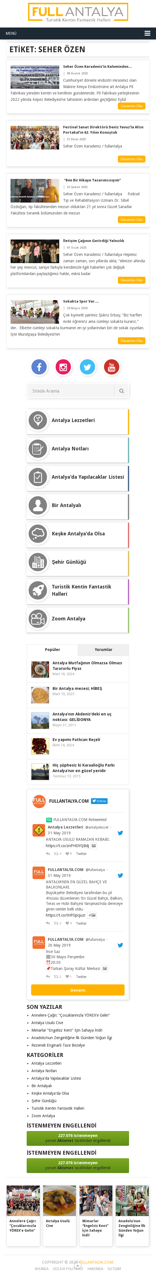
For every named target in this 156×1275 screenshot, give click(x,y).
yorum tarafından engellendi (78, 1138)
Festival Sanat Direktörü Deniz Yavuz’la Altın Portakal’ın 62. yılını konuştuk (103, 129)
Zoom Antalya (43, 1116)
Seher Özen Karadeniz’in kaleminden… (97, 66)
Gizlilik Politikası (68, 1269)
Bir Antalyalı (41, 1086)
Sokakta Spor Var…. (81, 301)
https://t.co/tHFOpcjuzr (66, 915)
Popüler (52, 649)
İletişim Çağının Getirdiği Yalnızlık (93, 241)
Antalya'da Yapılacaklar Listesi (56, 1078)
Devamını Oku (132, 106)
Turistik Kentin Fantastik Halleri (57, 1108)
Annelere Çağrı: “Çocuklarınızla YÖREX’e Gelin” (70, 1015)
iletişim (114, 1269)
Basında (41, 1269)
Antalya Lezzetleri (65, 827)
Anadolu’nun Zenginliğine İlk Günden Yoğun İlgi (71, 1038)
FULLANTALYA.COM (65, 869)
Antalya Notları (44, 1071)
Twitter (81, 854)
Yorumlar (103, 649)
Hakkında (95, 1269)
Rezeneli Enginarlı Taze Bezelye (58, 1045)
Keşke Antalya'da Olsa (50, 1093)
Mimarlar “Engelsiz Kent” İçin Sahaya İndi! (66, 1030)
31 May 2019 (59, 833)
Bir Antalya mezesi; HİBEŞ (77, 688)
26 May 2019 (59, 945)
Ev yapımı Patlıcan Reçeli (76, 739)
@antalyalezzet (96, 827)
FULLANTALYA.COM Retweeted (80, 819)
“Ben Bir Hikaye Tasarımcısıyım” (92, 180)
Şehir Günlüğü (43, 1101)
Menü (11, 33)
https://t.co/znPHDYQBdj (67, 846)
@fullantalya (95, 870)
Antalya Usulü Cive (47, 1023)
